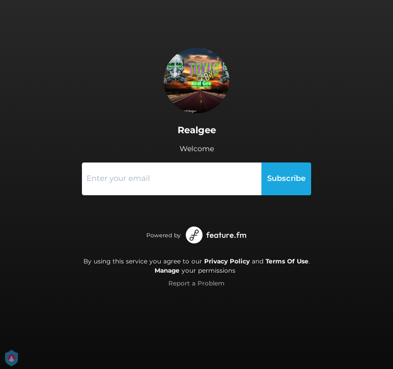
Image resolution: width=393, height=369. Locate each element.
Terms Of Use (287, 261)
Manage (167, 270)
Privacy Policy (227, 261)
